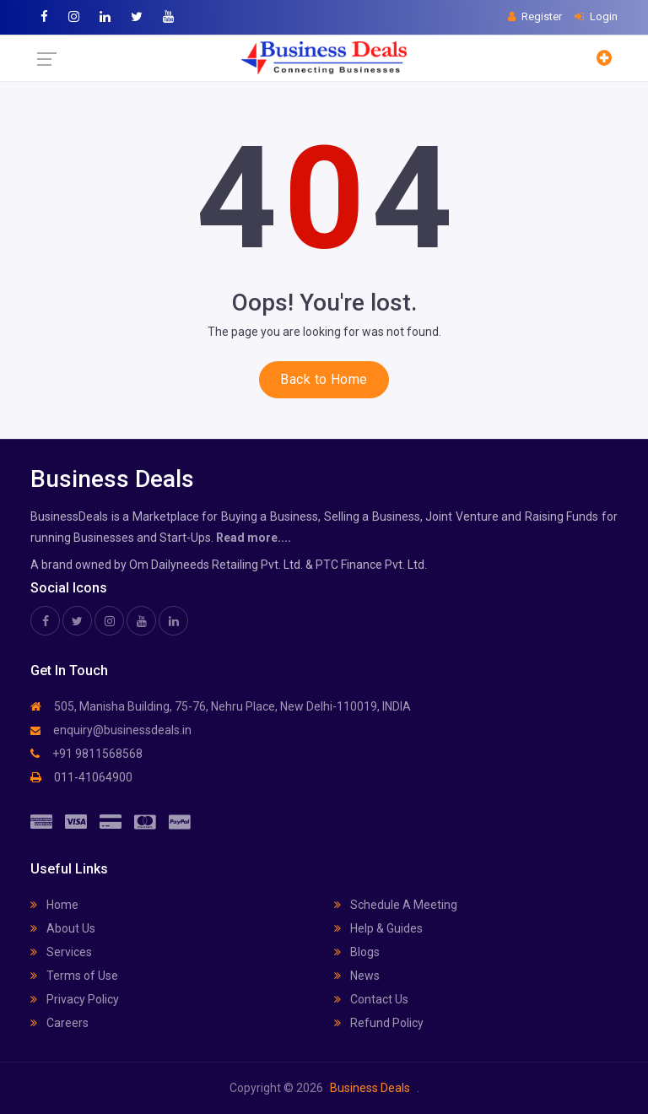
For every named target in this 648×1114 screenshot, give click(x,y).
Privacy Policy (74, 999)
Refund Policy (379, 1023)
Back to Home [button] (324, 379)
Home (54, 904)
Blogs (357, 952)
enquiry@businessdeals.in (111, 730)
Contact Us (371, 999)
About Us (62, 928)
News (357, 975)
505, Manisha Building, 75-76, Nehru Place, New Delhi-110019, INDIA (220, 706)
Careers (59, 1023)
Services (61, 952)
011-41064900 (81, 777)
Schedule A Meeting (395, 904)
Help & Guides (378, 928)
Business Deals (370, 1088)
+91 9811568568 (86, 753)
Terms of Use (74, 975)
